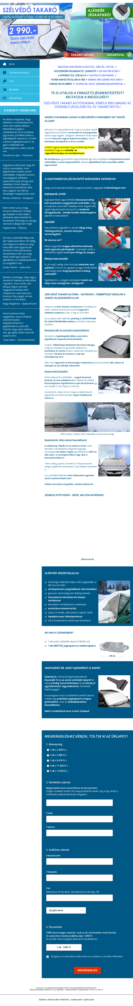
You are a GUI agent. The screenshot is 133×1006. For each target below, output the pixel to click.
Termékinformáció (19, 72)
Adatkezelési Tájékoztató (82, 999)
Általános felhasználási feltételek (54, 999)
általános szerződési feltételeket (108, 956)
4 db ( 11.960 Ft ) (57, 765)
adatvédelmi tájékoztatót (75, 956)
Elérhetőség (15, 98)
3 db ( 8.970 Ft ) (57, 760)
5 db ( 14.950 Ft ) (57, 771)
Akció (12, 64)
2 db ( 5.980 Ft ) (57, 755)
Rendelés (14, 89)
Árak (11, 81)
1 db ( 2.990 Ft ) (57, 749)
